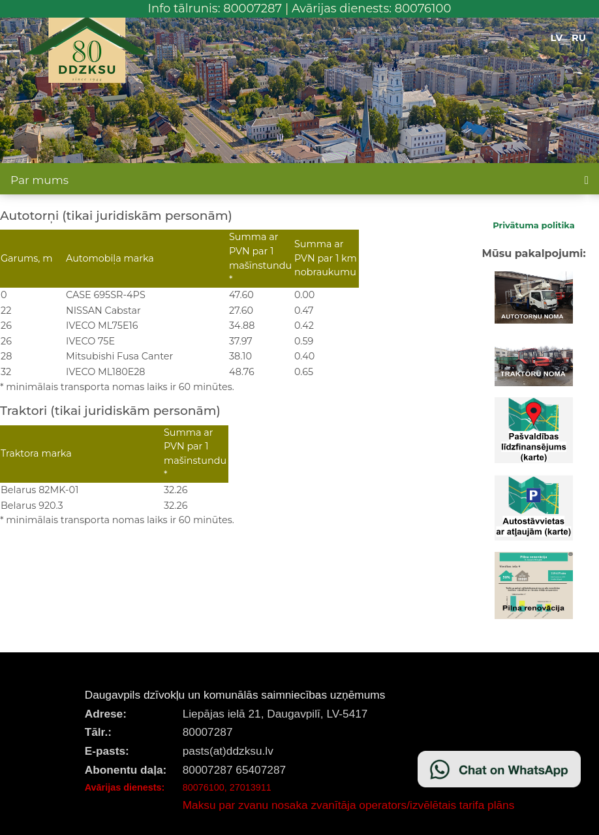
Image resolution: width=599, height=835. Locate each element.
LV (557, 38)
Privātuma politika (534, 225)
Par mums (39, 180)
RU (579, 38)
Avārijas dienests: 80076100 (372, 8)
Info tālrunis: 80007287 (215, 8)
